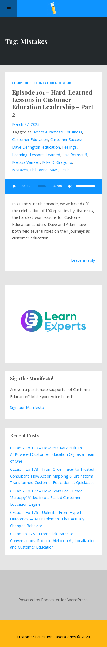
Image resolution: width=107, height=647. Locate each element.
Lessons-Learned (45, 154)
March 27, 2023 (25, 124)
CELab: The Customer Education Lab (41, 83)
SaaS (54, 169)
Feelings (69, 147)
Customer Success (66, 139)
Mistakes (20, 169)
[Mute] (69, 186)
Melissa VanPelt (26, 162)
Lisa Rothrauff (74, 154)
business (74, 131)
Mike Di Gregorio (57, 162)
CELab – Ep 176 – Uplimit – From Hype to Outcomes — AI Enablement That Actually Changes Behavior (47, 519)
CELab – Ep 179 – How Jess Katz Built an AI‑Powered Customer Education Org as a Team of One (53, 454)
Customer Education (30, 139)
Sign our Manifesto (27, 407)
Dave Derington (26, 147)
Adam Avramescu (49, 131)
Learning (20, 154)
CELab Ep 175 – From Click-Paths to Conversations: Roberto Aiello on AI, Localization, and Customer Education (53, 540)
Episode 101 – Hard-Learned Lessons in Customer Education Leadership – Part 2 (52, 103)
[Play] (14, 186)
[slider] (42, 186)
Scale (65, 169)
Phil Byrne (39, 169)
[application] (53, 186)
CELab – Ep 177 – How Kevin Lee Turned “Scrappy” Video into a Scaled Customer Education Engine (46, 497)
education (51, 147)
